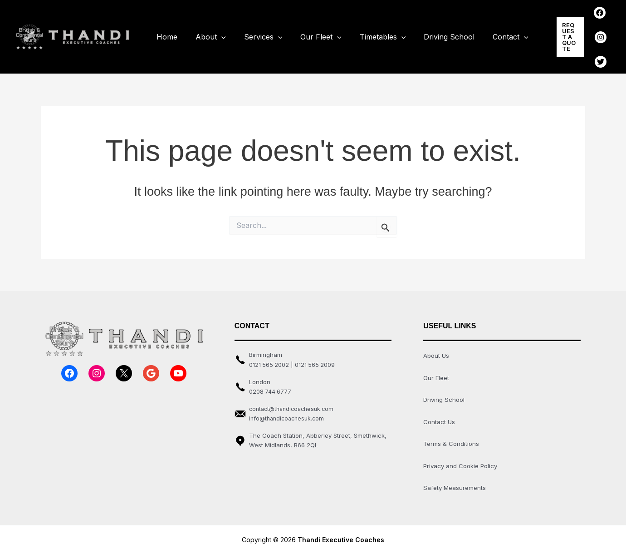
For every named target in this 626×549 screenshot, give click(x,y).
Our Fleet (308, 34)
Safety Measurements (456, 480)
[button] (553, 34)
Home (165, 34)
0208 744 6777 (270, 386)
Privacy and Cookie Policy (462, 458)
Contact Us (439, 415)
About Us (436, 350)
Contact (487, 34)
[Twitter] (591, 48)
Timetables (366, 34)
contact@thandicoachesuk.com (294, 403)
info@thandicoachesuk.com (289, 413)
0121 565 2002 (269, 359)
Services (254, 34)
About (205, 34)
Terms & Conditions (452, 436)
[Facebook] (591, 21)
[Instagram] (591, 34)
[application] (215, 34)
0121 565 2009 (316, 359)
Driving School (429, 34)
